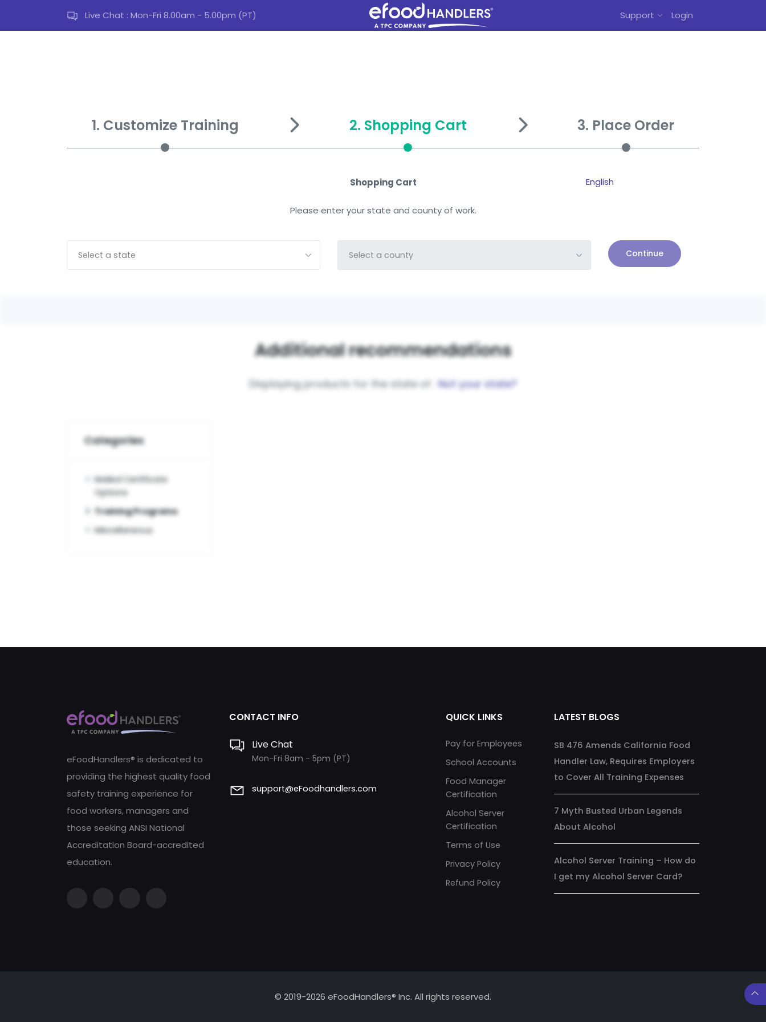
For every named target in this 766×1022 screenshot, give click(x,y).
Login (682, 15)
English (600, 182)
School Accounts (481, 760)
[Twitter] (105, 897)
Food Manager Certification (476, 785)
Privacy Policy (474, 860)
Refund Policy (474, 878)
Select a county (382, 255)
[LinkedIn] (159, 897)
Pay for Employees (485, 742)
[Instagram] (132, 897)
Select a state (109, 255)
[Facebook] (77, 897)
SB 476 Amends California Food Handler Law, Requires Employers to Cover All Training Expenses (626, 759)
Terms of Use (474, 841)
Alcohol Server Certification (476, 816)
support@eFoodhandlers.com (315, 787)
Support (637, 15)
